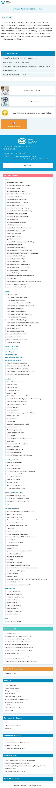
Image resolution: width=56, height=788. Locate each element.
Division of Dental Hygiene (13, 479)
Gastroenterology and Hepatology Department (18, 185)
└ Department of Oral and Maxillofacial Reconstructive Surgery (22, 323)
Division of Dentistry (12, 294)
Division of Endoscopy (12, 407)
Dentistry (7, 291)
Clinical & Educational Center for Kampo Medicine (19, 551)
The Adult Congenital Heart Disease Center (17, 534)
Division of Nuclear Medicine (14, 452)
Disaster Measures (10, 755)
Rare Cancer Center (12, 576)
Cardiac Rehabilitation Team (14, 605)
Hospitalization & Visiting (13, 669)
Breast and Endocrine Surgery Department (17, 216)
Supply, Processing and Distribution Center (17, 474)
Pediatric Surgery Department (14, 225)
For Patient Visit (10, 629)
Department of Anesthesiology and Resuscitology (19, 250)
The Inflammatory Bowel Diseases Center (17, 444)
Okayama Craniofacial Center (14, 514)
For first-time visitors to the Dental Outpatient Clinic (18, 642)
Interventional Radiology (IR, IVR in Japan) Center (19, 438)
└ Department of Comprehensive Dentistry (17, 297)
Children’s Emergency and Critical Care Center (18, 565)
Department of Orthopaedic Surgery (16, 230)
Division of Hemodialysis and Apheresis (17, 404)
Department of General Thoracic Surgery (17, 213)
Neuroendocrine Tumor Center (14, 582)
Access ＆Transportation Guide (12, 725)
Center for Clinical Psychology (14, 562)
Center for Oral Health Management (16, 571)
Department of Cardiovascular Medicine (17, 199)
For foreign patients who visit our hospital (15, 748)
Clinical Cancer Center (12, 418)
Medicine (7, 180)
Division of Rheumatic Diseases (14, 197)
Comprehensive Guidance (13, 718)
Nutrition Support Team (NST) (14, 594)
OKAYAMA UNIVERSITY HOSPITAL (6, 2)
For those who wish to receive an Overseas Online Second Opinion (21, 661)
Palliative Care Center (12, 573)
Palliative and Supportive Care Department (17, 284)
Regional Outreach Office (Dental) (15, 482)
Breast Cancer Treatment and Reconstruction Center (20, 511)
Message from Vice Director (12, 688)
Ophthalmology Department (14, 239)
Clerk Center (10, 559)
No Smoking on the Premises (12, 745)
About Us (7, 681)
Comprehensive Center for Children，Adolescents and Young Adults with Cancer (27, 579)
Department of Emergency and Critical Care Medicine (20, 275)
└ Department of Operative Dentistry (16, 300)
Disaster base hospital (9, 70)
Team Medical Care (10, 588)
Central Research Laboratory (14, 621)
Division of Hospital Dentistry (14, 337)
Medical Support (9, 352)
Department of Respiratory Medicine (16, 191)
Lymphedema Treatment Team (14, 611)
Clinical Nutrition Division (13, 410)
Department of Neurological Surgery (16, 247)
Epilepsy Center (11, 528)
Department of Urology (12, 219)
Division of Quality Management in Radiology (18, 374)
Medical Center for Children (14, 523)
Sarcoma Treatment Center (14, 531)
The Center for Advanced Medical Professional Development (22, 568)
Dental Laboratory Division (13, 477)
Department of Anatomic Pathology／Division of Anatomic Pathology (24, 281)
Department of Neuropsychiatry (15, 244)
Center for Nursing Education (14, 554)
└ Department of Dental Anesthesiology (16, 317)
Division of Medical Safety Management (17, 363)
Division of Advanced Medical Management (17, 369)
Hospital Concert (9, 710)
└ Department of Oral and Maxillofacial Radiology (19, 314)
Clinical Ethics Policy (10, 693)
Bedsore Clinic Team (12, 603)
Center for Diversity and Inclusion (14, 357)
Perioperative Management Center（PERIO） (18, 424)
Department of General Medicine (15, 182)
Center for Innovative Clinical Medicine (16, 495)
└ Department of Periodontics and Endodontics (18, 303)
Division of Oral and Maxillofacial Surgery (17, 320)
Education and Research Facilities (14, 493)
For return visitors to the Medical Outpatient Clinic (17, 639)
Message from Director (10, 685)
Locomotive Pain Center (13, 447)
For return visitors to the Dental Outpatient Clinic (17, 644)
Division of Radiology (12, 385)
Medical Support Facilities (12, 460)
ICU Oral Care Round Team (13, 591)
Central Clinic (8, 379)
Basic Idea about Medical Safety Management (16, 699)
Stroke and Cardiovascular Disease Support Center (20, 585)
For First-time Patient (10, 633)
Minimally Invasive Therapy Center (15, 432)
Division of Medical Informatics (14, 462)
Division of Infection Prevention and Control (18, 366)
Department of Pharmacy (12, 346)
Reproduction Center (12, 548)
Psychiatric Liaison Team (13, 608)
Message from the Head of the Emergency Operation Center (20, 58)
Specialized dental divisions (14, 342)
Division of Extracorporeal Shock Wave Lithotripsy (19, 455)
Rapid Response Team (12, 614)
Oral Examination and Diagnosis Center (17, 525)
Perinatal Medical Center (13, 416)
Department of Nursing (11, 349)
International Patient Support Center (16, 488)
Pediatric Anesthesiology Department (16, 261)
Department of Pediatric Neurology (15, 259)
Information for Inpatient (11, 673)
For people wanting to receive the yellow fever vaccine (18, 650)
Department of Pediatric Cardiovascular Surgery (19, 228)
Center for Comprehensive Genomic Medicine (18, 501)
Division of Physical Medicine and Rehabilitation (19, 396)
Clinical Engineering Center (13, 468)
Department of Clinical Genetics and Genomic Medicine (21, 287)
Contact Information (11, 779)
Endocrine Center (11, 421)
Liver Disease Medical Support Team (16, 597)
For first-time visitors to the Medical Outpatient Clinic (18, 636)
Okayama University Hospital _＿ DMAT (14, 74)
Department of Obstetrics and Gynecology (17, 270)
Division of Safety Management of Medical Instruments (20, 371)
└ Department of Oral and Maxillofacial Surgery (18, 325)
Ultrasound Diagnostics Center (14, 430)
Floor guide (7, 722)
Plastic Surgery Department (14, 233)
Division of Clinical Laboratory (14, 382)
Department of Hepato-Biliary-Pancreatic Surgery (19, 211)
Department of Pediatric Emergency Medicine (18, 267)
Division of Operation (12, 387)
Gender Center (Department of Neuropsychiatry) (17, 656)
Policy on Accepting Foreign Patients (14, 702)
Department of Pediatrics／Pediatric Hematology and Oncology (23, 253)
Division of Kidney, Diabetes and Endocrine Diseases (20, 194)
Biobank (9, 504)
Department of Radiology (13, 273)
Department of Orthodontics (14, 328)
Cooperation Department (12, 508)
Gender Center (10, 441)
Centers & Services (11, 175)
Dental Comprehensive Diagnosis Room (17, 339)
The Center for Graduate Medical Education (18, 498)
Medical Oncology (11, 278)
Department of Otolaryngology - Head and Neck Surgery (21, 242)
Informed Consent (9, 740)
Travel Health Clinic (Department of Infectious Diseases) (19, 647)
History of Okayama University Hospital (15, 708)
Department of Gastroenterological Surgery (18, 208)
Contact (28, 165)
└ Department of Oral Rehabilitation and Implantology (20, 306)
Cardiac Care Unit (11, 393)
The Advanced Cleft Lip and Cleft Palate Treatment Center (21, 537)
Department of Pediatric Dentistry (15, 331)
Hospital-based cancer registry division (16, 485)
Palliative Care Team (12, 600)
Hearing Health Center (11, 354)
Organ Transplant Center (13, 427)
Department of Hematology (14, 188)
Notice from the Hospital (13, 735)
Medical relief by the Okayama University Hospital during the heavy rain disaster (26, 66)
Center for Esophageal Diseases (15, 556)
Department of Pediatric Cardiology (16, 256)
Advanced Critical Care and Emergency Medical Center (20, 413)
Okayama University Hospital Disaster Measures (17, 62)
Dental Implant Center (12, 545)
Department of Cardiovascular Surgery (16, 222)
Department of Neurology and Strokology (17, 202)
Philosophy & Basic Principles (12, 691)
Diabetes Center (11, 435)
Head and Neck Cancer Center (14, 517)
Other (6, 618)
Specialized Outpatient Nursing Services (15, 659)
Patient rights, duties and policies (13, 696)
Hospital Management (12, 465)
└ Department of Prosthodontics (14, 308)
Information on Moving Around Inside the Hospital (17, 743)
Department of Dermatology (14, 236)
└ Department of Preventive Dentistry (16, 311)
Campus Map (8, 728)
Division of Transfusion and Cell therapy (17, 401)
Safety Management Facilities (13, 360)
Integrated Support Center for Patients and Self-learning (21, 471)
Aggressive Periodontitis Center (15, 542)
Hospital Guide (8, 705)
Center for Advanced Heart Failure (15, 449)
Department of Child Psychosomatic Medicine (18, 264)
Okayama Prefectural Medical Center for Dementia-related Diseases (24, 520)
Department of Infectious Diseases (15, 205)
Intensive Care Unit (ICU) (13, 390)
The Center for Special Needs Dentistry (16, 334)
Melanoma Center (11, 540)
